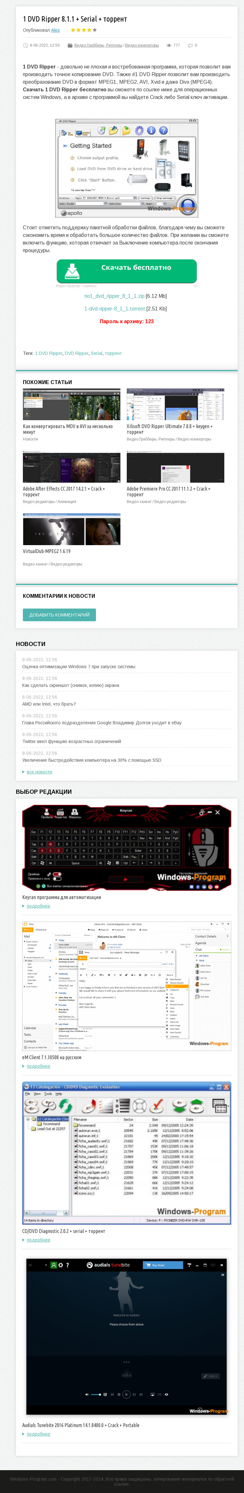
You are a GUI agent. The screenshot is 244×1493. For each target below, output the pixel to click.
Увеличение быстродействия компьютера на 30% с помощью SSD (91, 760)
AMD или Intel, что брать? (49, 704)
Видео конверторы (142, 45)
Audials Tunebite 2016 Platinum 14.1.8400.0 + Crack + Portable (80, 1425)
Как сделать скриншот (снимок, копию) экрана (70, 685)
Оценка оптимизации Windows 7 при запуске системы (78, 666)
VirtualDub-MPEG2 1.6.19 (47, 551)
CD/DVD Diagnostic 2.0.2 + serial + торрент (63, 1231)
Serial (96, 353)
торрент (113, 353)
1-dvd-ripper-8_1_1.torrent (115, 308)
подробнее (38, 906)
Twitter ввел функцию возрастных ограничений (71, 741)
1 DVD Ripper (48, 353)
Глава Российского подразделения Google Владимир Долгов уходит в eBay (102, 722)
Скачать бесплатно (136, 267)
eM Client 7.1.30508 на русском (51, 1057)
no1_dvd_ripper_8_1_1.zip (115, 296)
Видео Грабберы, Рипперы (98, 45)
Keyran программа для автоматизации (61, 897)
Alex (55, 30)
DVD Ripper (76, 353)
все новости (39, 771)
